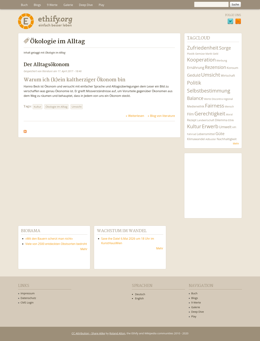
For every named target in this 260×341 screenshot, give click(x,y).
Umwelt (225, 126)
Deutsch (140, 294)
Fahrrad (191, 134)
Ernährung (195, 67)
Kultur (37, 106)
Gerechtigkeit (209, 113)
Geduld (193, 75)
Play (101, 5)
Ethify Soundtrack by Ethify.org (213, 183)
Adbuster (210, 139)
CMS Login (27, 302)
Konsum (232, 68)
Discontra (217, 99)
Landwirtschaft (205, 120)
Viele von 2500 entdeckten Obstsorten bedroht (56, 244)
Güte (219, 133)
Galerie (68, 5)
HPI (234, 127)
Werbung (221, 60)
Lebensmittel (206, 134)
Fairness (214, 105)
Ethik (231, 120)
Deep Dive (86, 5)
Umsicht (77, 106)
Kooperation (201, 59)
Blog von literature (162, 116)
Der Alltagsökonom (46, 65)
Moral (229, 114)
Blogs (37, 5)
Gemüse (200, 53)
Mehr (236, 143)
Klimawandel (196, 139)
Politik (194, 82)
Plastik (191, 53)
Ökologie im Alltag (56, 106)
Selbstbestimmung (208, 90)
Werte (207, 99)
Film (190, 114)
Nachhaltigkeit (227, 139)
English (139, 298)
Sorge (225, 48)
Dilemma (221, 120)
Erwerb (210, 126)
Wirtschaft (228, 75)
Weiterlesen (136, 116)
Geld (215, 53)
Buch (24, 5)
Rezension (215, 67)
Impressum (28, 293)
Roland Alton (117, 333)
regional (228, 99)
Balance (195, 98)
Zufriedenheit (202, 47)
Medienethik (195, 106)
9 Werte (52, 5)
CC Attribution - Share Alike (88, 333)
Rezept (191, 120)
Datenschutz (28, 298)
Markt (208, 53)
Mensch (229, 106)
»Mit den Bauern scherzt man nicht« (49, 239)
